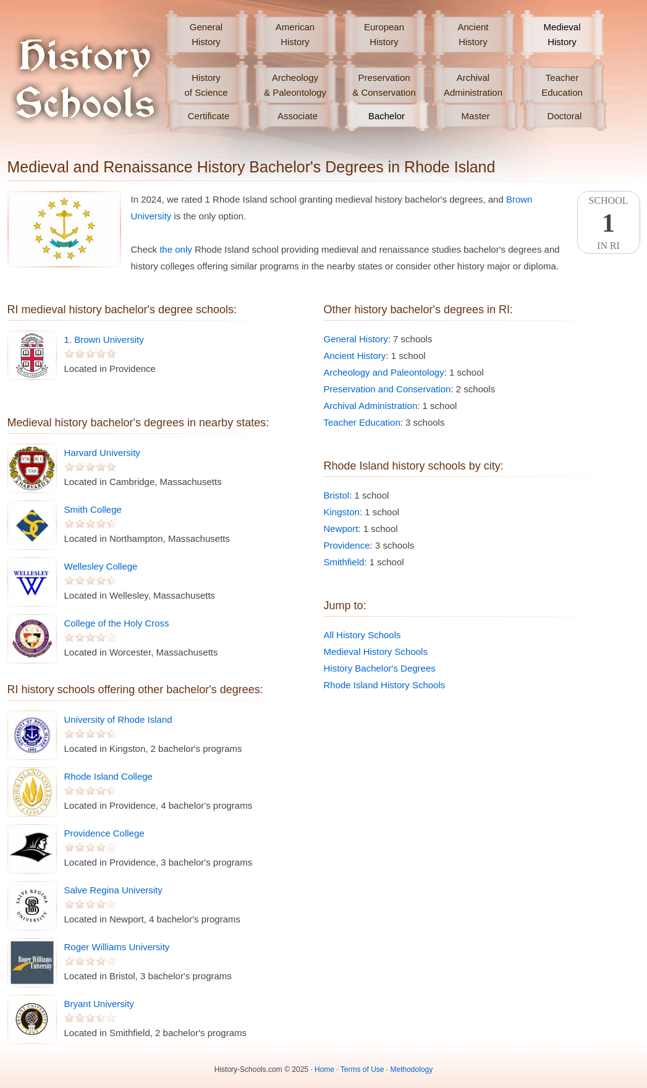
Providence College (104, 833)
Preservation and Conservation (387, 389)
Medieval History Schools (376, 651)
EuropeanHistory (384, 34)
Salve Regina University (113, 890)
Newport (341, 528)
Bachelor (386, 116)
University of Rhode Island (118, 719)
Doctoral (565, 116)
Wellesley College (101, 566)
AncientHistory (472, 34)
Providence (347, 545)
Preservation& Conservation (384, 85)
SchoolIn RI (609, 223)
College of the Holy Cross (116, 623)
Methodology (412, 1069)
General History (356, 339)
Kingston (342, 512)
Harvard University (102, 452)
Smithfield (344, 562)
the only (175, 249)
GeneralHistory (206, 34)
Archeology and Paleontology (384, 372)
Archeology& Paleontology (295, 85)
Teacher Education (362, 422)
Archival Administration (371, 405)
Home (324, 1069)
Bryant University (99, 1003)
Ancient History (355, 355)
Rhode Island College (108, 776)
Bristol (337, 495)
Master (476, 116)
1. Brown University (104, 339)
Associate (297, 116)
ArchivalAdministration (473, 85)
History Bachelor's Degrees (380, 668)
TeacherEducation (562, 85)
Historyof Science (205, 85)
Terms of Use (362, 1069)
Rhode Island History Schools (385, 685)
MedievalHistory (561, 34)
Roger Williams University (117, 947)
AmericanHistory (295, 34)
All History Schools (362, 635)
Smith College (93, 509)
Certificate (209, 116)
